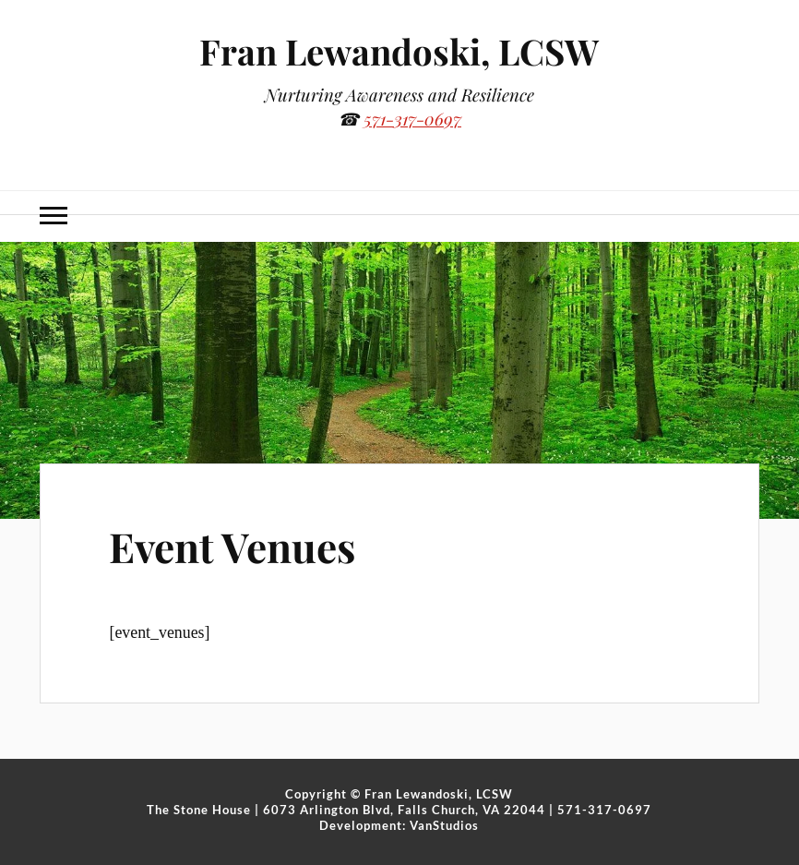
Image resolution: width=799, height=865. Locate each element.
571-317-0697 (412, 118)
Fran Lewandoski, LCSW (399, 51)
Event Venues (232, 546)
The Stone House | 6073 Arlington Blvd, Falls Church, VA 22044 (346, 809)
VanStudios (444, 825)
